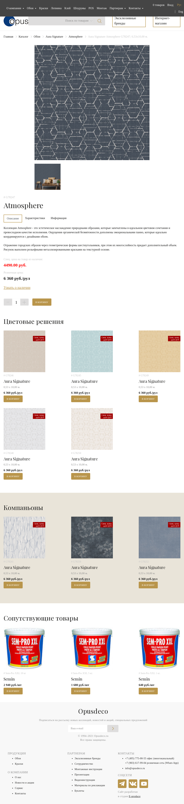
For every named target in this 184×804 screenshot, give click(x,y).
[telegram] (122, 783)
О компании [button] (14, 8)
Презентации (82, 774)
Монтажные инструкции (88, 769)
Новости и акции (24, 782)
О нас (18, 777)
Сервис (19, 788)
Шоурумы (79, 8)
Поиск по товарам (77, 20)
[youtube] (143, 783)
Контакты (20, 793)
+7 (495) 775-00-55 (135, 758)
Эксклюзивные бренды (125, 20)
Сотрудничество (84, 763)
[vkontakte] (133, 783)
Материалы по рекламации (90, 785)
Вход (170, 4)
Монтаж (102, 8)
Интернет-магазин (162, 20)
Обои (37, 36)
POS (91, 8)
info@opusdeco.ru (135, 768)
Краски (43, 8)
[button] (158, 5)
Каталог (23, 36)
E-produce (135, 796)
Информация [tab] (58, 218)
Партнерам (117, 8)
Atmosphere (75, 36)
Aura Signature (54, 36)
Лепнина (56, 8)
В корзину (41, 302)
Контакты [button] (135, 8)
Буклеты (79, 790)
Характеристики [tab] (35, 218)
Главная (8, 36)
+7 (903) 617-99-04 (135, 763)
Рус (179, 4)
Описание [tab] (13, 218)
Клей (68, 8)
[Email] (93, 728)
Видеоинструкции (85, 780)
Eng (180, 11)
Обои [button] (30, 8)
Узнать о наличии (17, 288)
